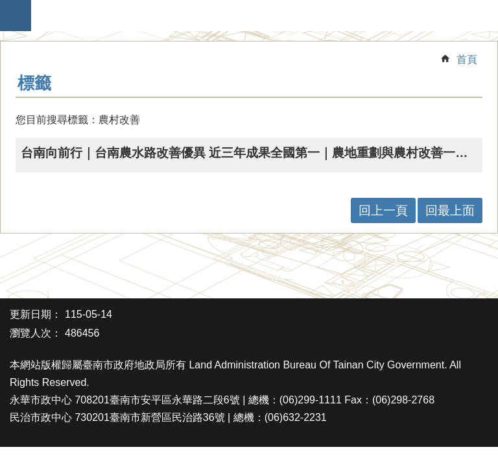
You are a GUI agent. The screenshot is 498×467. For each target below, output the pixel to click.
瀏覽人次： (36, 333)
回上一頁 (383, 210)
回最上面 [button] (450, 210)
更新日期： (36, 314)
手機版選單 (15, 15)
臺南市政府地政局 (255, 15)
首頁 (466, 59)
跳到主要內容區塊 (6, 6)
